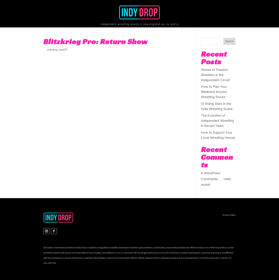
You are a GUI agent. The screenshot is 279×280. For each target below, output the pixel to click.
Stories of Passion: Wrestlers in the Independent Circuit (215, 75)
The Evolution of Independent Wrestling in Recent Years (217, 121)
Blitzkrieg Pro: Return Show (95, 41)
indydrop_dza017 (57, 49)
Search (229, 41)
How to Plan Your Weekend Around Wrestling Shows (214, 92)
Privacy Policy (229, 215)
